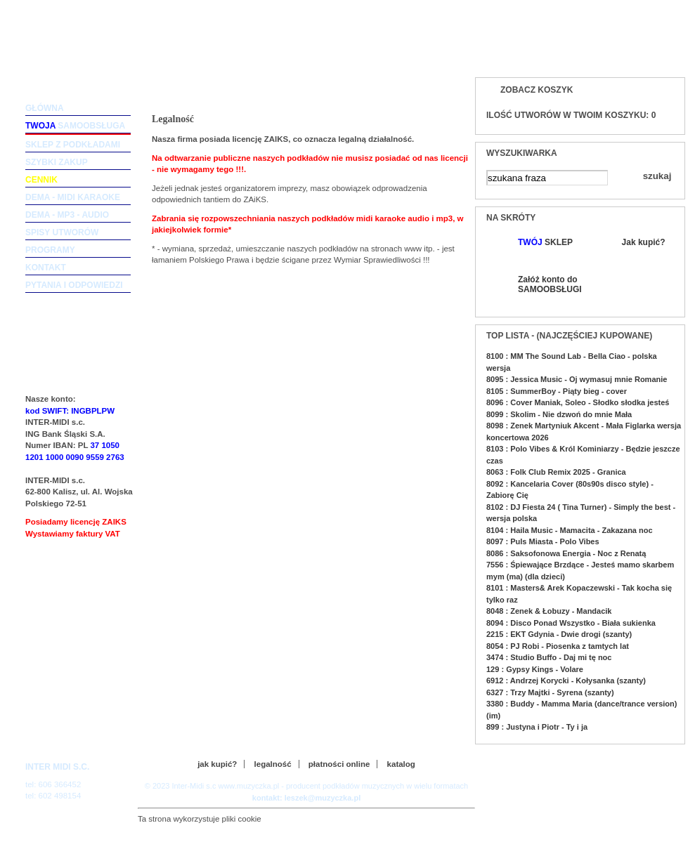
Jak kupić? (643, 242)
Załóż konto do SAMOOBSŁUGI (549, 284)
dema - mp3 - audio (67, 215)
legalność (273, 764)
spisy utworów (61, 232)
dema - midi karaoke (72, 197)
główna (44, 108)
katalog (401, 764)
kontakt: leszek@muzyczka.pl (306, 798)
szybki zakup (56, 162)
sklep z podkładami (72, 145)
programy (50, 250)
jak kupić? (217, 764)
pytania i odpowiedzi (74, 285)
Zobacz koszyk (536, 90)
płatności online (339, 764)
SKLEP (545, 242)
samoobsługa (75, 126)
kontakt (45, 267)
